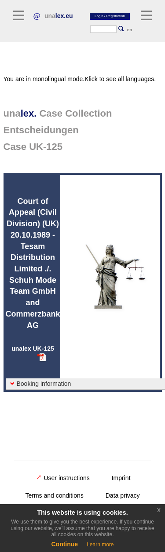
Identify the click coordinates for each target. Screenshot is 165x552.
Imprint (121, 477)
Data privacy (123, 495)
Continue (64, 544)
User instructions (63, 477)
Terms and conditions (54, 495)
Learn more (100, 544)
